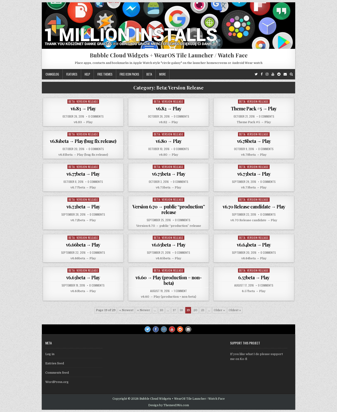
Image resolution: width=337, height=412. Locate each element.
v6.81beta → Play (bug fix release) (83, 141)
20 (195, 310)
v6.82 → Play (168, 108)
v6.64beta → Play (254, 244)
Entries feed (54, 363)
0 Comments (96, 116)
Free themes (104, 74)
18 (181, 310)
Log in (49, 354)
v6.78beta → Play (254, 141)
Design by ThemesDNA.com (168, 405)
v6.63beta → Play (83, 277)
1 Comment (180, 291)
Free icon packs (129, 74)
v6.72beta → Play (83, 206)
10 (161, 310)
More (162, 74)
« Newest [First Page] (126, 310)
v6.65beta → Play (168, 244)
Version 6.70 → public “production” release (168, 209)
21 (202, 310)
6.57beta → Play (253, 277)
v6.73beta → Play (254, 174)
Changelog (52, 74)
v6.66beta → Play (83, 244)
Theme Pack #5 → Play (254, 108)
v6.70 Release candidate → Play (254, 206)
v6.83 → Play (83, 108)
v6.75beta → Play (168, 174)
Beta (149, 74)
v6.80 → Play (169, 141)
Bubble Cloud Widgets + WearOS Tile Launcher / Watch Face (169, 55)
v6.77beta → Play (83, 174)
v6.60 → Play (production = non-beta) (168, 280)
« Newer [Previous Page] (143, 310)
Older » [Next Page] (219, 310)
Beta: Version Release (83, 101)
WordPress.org (57, 382)
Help (87, 74)
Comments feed (57, 372)
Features (71, 74)
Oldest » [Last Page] (235, 310)
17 (174, 310)
